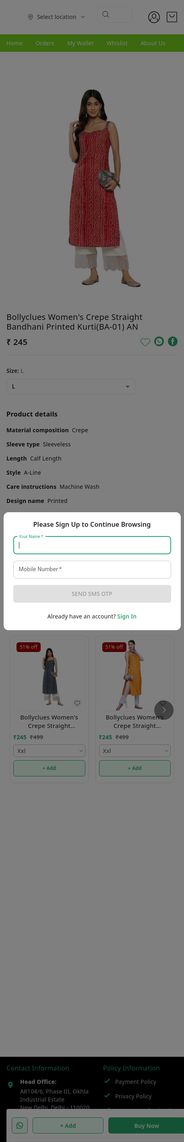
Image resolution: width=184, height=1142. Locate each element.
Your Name (31, 536)
